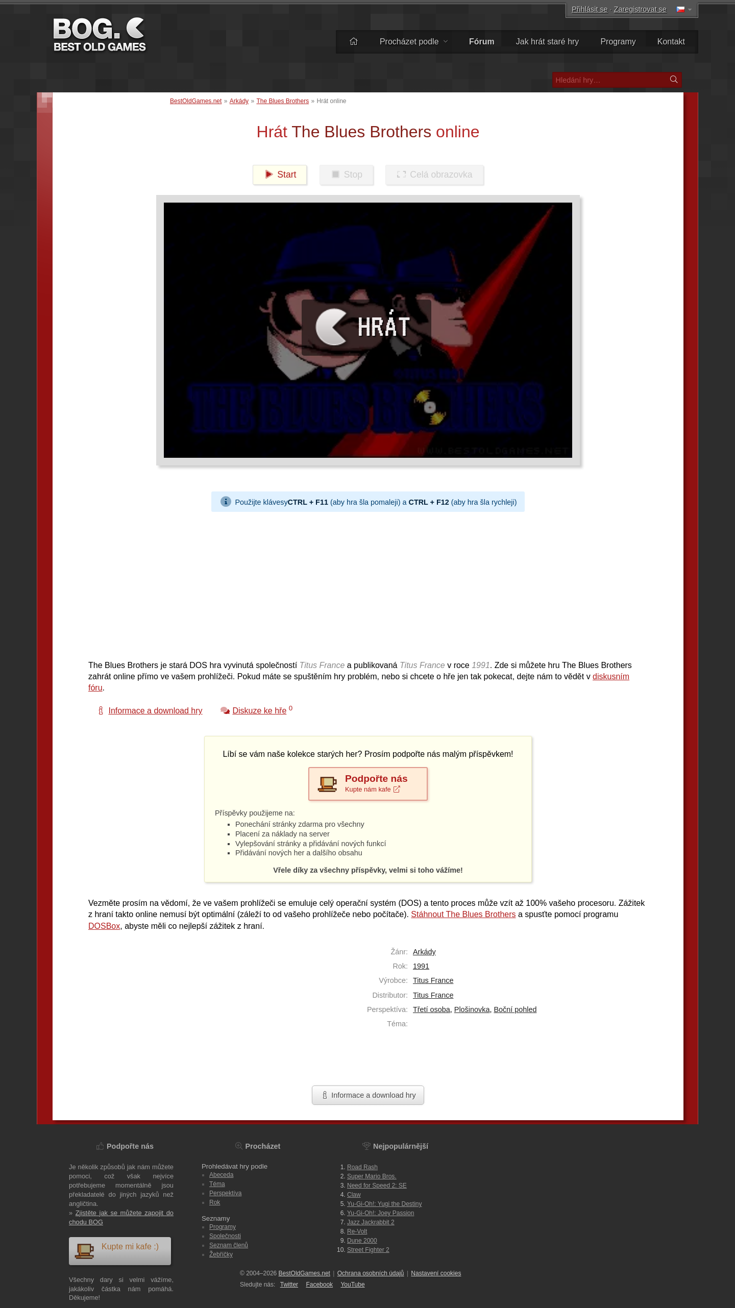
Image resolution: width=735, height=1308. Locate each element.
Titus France (433, 980)
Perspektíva (225, 1193)
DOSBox (104, 926)
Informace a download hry (368, 1095)
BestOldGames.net (196, 101)
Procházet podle (414, 41)
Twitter (289, 1284)
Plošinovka (472, 1009)
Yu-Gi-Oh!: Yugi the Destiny (384, 1203)
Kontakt (671, 41)
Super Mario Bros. (372, 1176)
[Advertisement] (364, 583)
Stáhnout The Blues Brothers (463, 914)
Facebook (319, 1284)
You (352, 1284)
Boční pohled (515, 1009)
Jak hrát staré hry (547, 41)
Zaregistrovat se (640, 9)
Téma (217, 1184)
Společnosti (225, 1236)
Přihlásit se (589, 9)
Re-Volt (357, 1231)
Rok (214, 1202)
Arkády (239, 101)
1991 (421, 966)
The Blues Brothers (282, 101)
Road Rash (362, 1167)
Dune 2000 (362, 1240)
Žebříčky (221, 1254)
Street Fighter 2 (368, 1249)
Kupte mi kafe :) (116, 1250)
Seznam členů (228, 1245)
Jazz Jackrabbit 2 (371, 1222)
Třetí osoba (431, 1009)
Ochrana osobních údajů (370, 1273)
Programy (617, 41)
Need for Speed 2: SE (377, 1185)
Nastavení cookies (436, 1273)
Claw (354, 1194)
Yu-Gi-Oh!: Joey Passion (380, 1213)
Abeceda (221, 1174)
